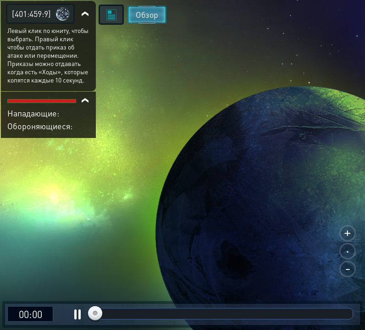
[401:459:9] (31, 13)
